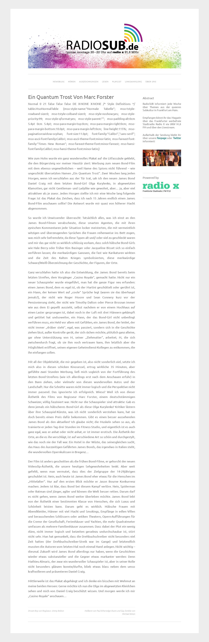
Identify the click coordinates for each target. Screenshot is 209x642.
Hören (72, 82)
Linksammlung (133, 82)
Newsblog (58, 82)
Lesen (105, 82)
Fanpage (161, 138)
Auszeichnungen (88, 82)
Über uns (150, 82)
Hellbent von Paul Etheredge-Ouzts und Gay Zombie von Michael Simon (110, 612)
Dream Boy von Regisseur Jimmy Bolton (46, 611)
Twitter (177, 138)
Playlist (116, 82)
